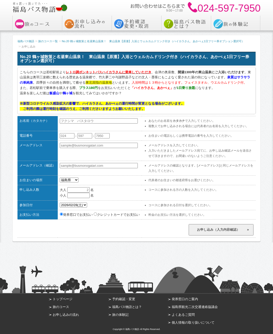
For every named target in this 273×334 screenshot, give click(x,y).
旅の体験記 (120, 315)
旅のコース (61, 307)
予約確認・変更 (123, 299)
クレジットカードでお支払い (117, 215)
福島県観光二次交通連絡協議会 (195, 307)
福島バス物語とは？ (127, 307)
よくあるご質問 (183, 315)
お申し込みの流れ (66, 315)
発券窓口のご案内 (185, 299)
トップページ (62, 299)
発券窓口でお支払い (76, 215)
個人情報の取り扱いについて (193, 322)
